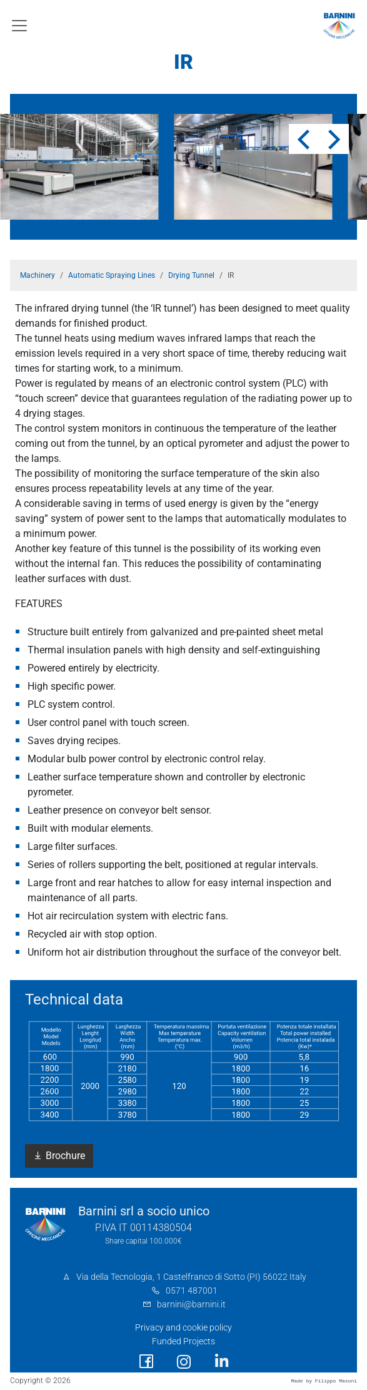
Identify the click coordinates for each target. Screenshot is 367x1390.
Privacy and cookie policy (183, 1327)
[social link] (146, 1361)
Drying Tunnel (191, 275)
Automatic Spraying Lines (111, 275)
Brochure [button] (59, 1156)
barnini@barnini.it (191, 1304)
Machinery (37, 275)
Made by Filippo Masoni (324, 1380)
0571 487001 (192, 1290)
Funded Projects (183, 1341)
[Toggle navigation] (19, 25)
